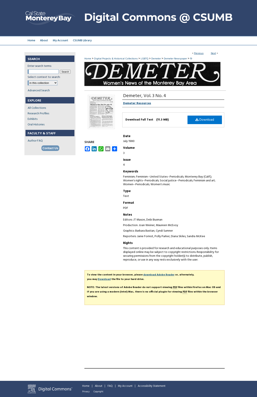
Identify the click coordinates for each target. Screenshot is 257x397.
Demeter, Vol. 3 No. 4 (144, 96)
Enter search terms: (40, 66)
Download (204, 120)
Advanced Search (39, 90)
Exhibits (32, 119)
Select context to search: (44, 77)
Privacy (85, 392)
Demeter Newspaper (175, 59)
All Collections (37, 108)
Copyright (98, 392)
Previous (199, 53)
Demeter (156, 59)
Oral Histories (36, 124)
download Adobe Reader (159, 275)
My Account (125, 386)
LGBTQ (144, 59)
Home (87, 59)
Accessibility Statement (151, 386)
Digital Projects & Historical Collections (116, 59)
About (98, 386)
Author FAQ (35, 140)
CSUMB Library (82, 40)
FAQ (110, 386)
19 (191, 59)
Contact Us (50, 148)
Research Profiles (38, 113)
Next (213, 53)
